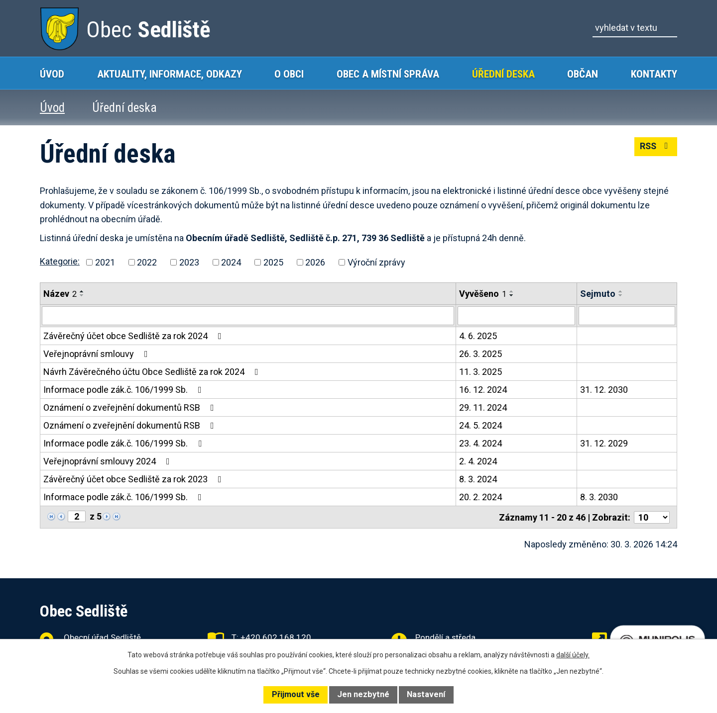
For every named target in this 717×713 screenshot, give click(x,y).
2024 (231, 262)
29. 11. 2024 (483, 407)
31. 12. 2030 (604, 389)
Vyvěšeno (482, 293)
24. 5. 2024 (480, 425)
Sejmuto (597, 293)
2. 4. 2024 (478, 461)
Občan (582, 74)
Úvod (52, 74)
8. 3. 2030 (599, 497)
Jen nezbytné (363, 694)
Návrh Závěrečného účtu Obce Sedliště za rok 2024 (152, 371)
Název (60, 293)
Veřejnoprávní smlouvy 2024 (108, 461)
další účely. (573, 655)
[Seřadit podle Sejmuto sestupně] (620, 295)
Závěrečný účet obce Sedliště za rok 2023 (134, 479)
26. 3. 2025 (480, 354)
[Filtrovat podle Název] (248, 315)
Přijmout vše (296, 694)
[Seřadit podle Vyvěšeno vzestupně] (511, 291)
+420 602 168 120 (275, 637)
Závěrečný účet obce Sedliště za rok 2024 (134, 336)
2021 (105, 262)
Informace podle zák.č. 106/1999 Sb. (124, 389)
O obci (289, 74)
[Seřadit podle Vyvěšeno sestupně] (511, 295)
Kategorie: (60, 261)
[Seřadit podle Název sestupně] (82, 295)
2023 (189, 262)
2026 (315, 262)
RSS (655, 147)
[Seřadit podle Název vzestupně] (82, 291)
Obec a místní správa (388, 74)
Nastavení (426, 694)
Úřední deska (503, 74)
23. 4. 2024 (480, 443)
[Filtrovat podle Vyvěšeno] (516, 315)
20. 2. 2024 (480, 497)
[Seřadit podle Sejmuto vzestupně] (620, 291)
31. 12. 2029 (604, 443)
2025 (273, 262)
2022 (147, 262)
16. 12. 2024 (483, 389)
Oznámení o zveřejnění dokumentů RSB (130, 407)
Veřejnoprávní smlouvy (97, 354)
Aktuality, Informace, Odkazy (169, 74)
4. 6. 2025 (478, 336)
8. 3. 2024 (478, 479)
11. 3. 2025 (480, 371)
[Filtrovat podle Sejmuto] (627, 315)
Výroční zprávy (376, 262)
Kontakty (654, 74)
